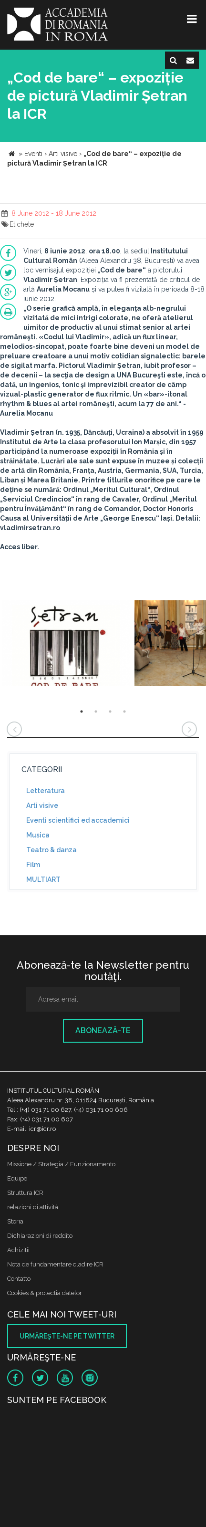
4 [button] (124, 711)
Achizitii (18, 1250)
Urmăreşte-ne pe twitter (67, 1336)
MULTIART (43, 879)
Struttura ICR (25, 1192)
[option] (66, 644)
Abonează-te (103, 1030)
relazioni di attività (32, 1207)
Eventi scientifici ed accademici (78, 820)
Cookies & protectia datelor (44, 1293)
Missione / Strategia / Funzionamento (61, 1164)
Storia (15, 1221)
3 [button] (110, 711)
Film (33, 864)
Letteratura (45, 791)
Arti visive (42, 805)
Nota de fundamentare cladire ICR (55, 1264)
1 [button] (81, 711)
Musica (38, 835)
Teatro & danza (51, 850)
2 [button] (96, 711)
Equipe (17, 1178)
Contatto (19, 1278)
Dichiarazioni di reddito (39, 1235)
